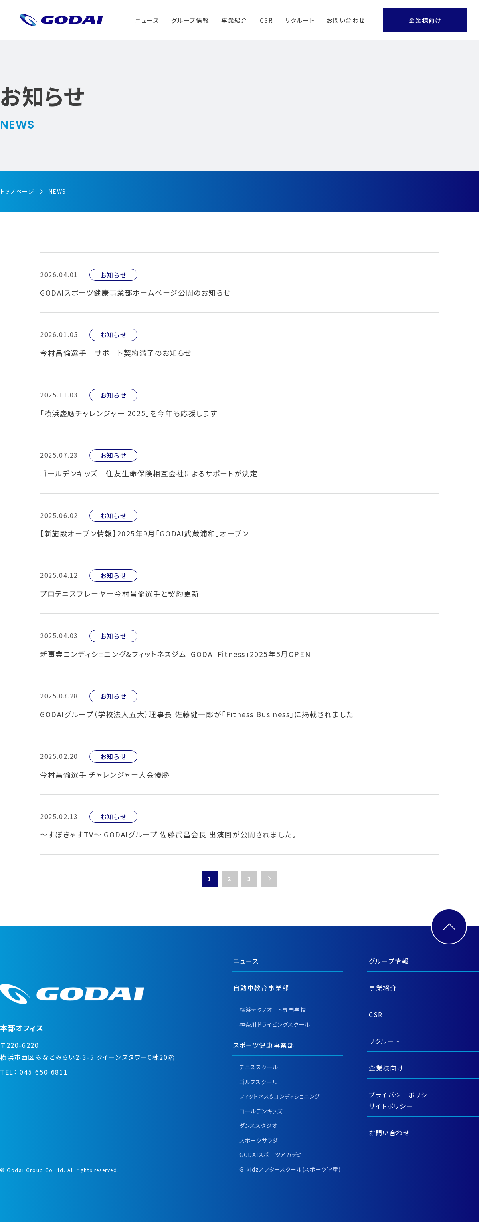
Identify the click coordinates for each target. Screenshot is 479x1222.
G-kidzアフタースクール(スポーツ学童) (290, 1169)
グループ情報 (190, 20)
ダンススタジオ (258, 1125)
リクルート (300, 20)
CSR (266, 20)
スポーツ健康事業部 (263, 1045)
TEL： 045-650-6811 (34, 1072)
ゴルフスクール (259, 1082)
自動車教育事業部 (261, 987)
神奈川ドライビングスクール (275, 1024)
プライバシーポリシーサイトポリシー (401, 1100)
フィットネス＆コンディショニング (280, 1096)
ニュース (147, 20)
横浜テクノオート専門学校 (273, 1010)
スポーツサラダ (259, 1140)
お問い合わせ (346, 20)
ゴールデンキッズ (261, 1111)
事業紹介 (234, 20)
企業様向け (425, 20)
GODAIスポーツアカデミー (274, 1155)
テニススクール (259, 1067)
